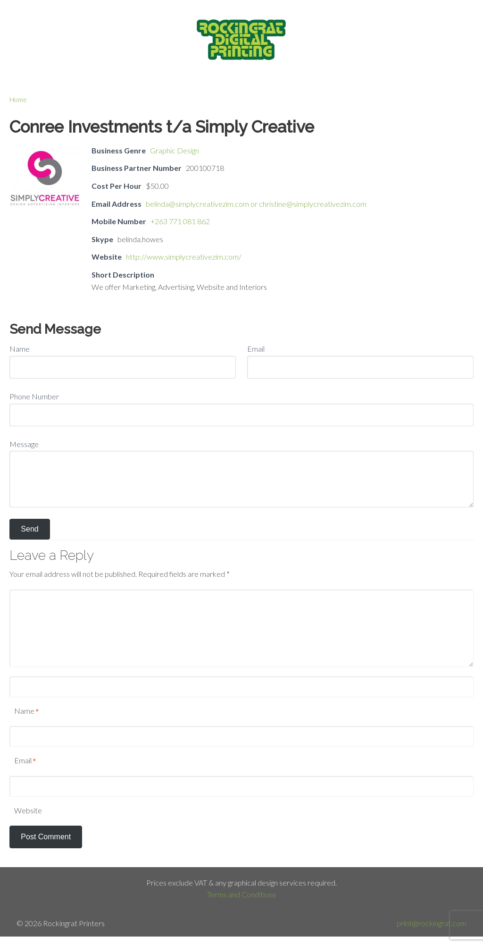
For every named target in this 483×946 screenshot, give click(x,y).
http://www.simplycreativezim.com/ (184, 256)
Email (256, 348)
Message (24, 443)
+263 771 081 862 (180, 221)
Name (19, 348)
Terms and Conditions (241, 894)
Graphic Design (174, 150)
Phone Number (34, 396)
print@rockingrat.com (431, 923)
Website (28, 810)
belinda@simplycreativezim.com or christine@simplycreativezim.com (256, 203)
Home (18, 99)
